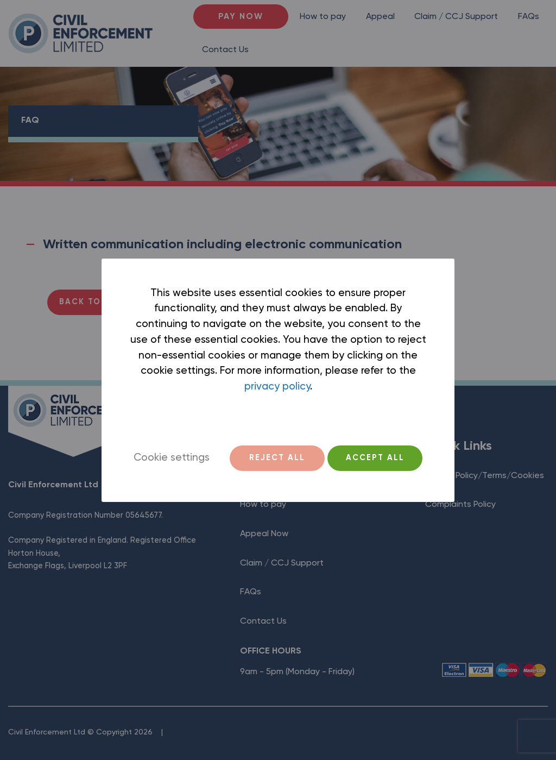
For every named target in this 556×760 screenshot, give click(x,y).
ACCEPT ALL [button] (375, 458)
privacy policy (277, 386)
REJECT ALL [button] (277, 458)
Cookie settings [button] (172, 458)
